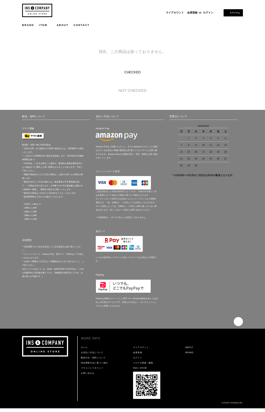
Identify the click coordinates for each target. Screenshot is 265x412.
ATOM (143, 368)
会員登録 (192, 12)
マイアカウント (175, 12)
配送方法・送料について (93, 358)
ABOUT (62, 25)
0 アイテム (233, 12)
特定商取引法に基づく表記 (94, 363)
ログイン (208, 12)
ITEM (45, 25)
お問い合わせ (87, 373)
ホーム (84, 347)
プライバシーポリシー (92, 368)
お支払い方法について (92, 352)
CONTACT (82, 25)
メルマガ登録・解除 (143, 363)
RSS (135, 368)
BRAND (28, 25)
